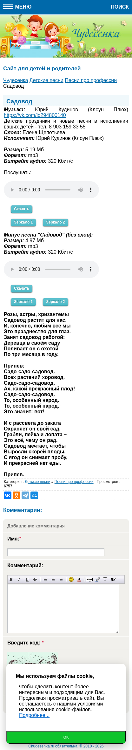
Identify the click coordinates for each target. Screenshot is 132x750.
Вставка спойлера (113, 579)
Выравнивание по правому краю (61, 579)
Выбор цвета (79, 579)
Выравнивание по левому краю (45, 579)
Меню (17, 7)
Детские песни (37, 481)
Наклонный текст (19, 579)
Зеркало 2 (55, 222)
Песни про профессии (74, 481)
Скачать (21, 209)
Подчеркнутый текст (27, 579)
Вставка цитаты (97, 579)
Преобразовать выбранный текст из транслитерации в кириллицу (105, 579)
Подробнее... (34, 715)
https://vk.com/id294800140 (35, 115)
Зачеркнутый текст (35, 579)
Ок (66, 737)
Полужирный (11, 579)
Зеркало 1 (23, 222)
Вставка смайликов (71, 579)
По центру (53, 579)
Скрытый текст (89, 579)
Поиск (120, 7)
